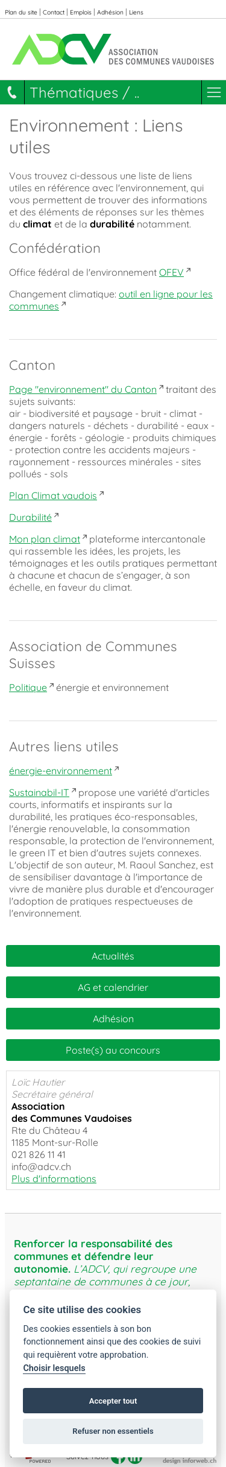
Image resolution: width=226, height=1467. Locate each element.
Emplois (81, 12)
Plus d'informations (53, 1179)
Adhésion (110, 12)
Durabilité (30, 517)
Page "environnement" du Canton (83, 389)
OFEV (171, 272)
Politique (28, 687)
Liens (136, 12)
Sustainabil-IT (39, 792)
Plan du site (21, 12)
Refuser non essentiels (112, 1431)
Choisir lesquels (54, 1368)
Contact (53, 12)
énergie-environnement (60, 771)
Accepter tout (113, 1400)
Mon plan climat (44, 539)
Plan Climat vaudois (53, 495)
